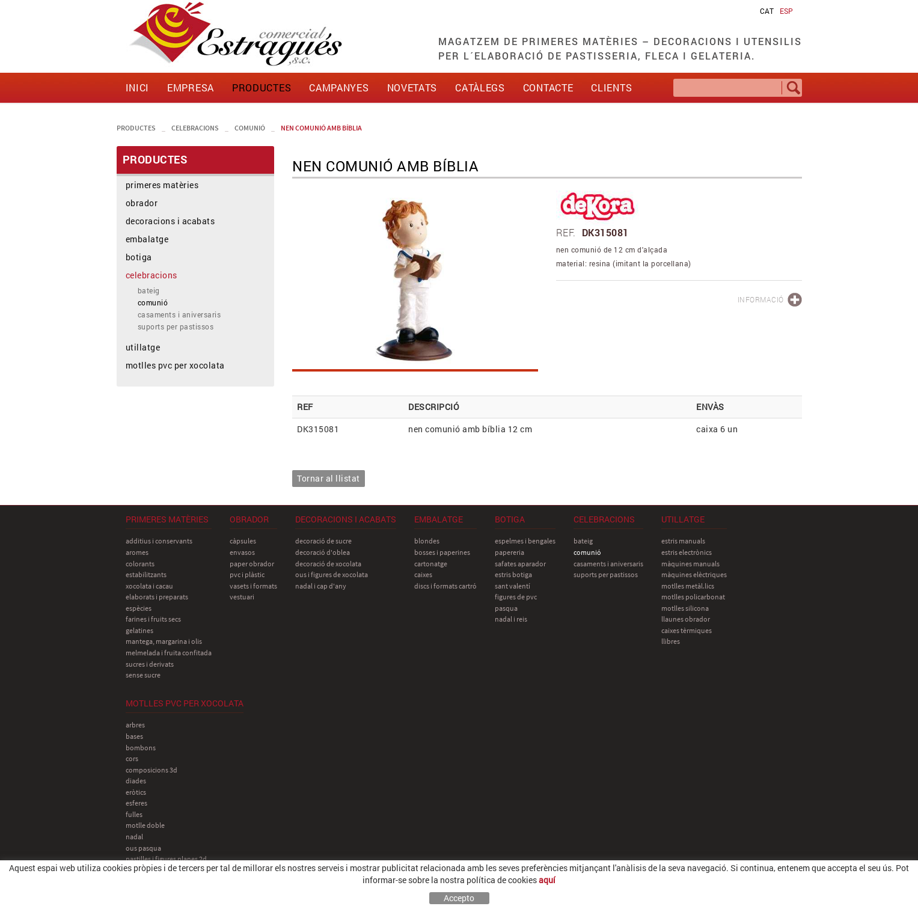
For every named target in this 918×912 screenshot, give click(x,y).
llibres (670, 641)
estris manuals (683, 540)
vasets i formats (253, 585)
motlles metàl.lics (687, 585)
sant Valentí (512, 585)
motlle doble (145, 825)
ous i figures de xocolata (331, 574)
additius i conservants (159, 540)
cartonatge (430, 563)
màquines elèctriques (694, 574)
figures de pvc (516, 596)
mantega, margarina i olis (164, 641)
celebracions (195, 127)
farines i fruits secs (153, 618)
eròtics (136, 792)
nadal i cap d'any (320, 585)
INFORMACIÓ (761, 299)
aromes (137, 552)
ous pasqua (143, 847)
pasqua (506, 608)
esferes (136, 802)
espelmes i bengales (525, 540)
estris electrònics (686, 552)
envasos (242, 552)
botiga (139, 257)
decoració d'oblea (322, 552)
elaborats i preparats (157, 596)
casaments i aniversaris (179, 314)
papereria (509, 552)
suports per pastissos (176, 326)
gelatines (139, 630)
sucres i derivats (150, 664)
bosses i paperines (442, 552)
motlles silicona (685, 608)
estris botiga (513, 574)
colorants (140, 563)
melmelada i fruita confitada (169, 652)
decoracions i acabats (170, 221)
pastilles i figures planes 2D (166, 858)
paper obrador (252, 563)
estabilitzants (146, 574)
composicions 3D (151, 769)
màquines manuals (690, 563)
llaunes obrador (685, 618)
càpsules (243, 540)
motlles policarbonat (693, 596)
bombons (141, 747)
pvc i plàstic (247, 574)
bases (134, 736)
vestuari (242, 596)
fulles (134, 814)
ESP (786, 11)
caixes (423, 574)
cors (132, 758)
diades (136, 780)
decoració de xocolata (328, 563)
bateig (149, 290)
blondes (426, 540)
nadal (134, 836)
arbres (135, 724)
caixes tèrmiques (686, 630)
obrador (142, 203)
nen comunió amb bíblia (321, 127)
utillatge (143, 347)
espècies (138, 608)
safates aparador (520, 563)
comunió (249, 127)
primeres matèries (162, 185)
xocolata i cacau (149, 585)
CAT (767, 11)
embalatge (147, 239)
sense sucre (143, 674)
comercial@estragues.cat (752, 884)
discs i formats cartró (445, 585)
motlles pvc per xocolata (175, 365)
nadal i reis (511, 618)
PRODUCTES (136, 127)
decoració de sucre (323, 540)
